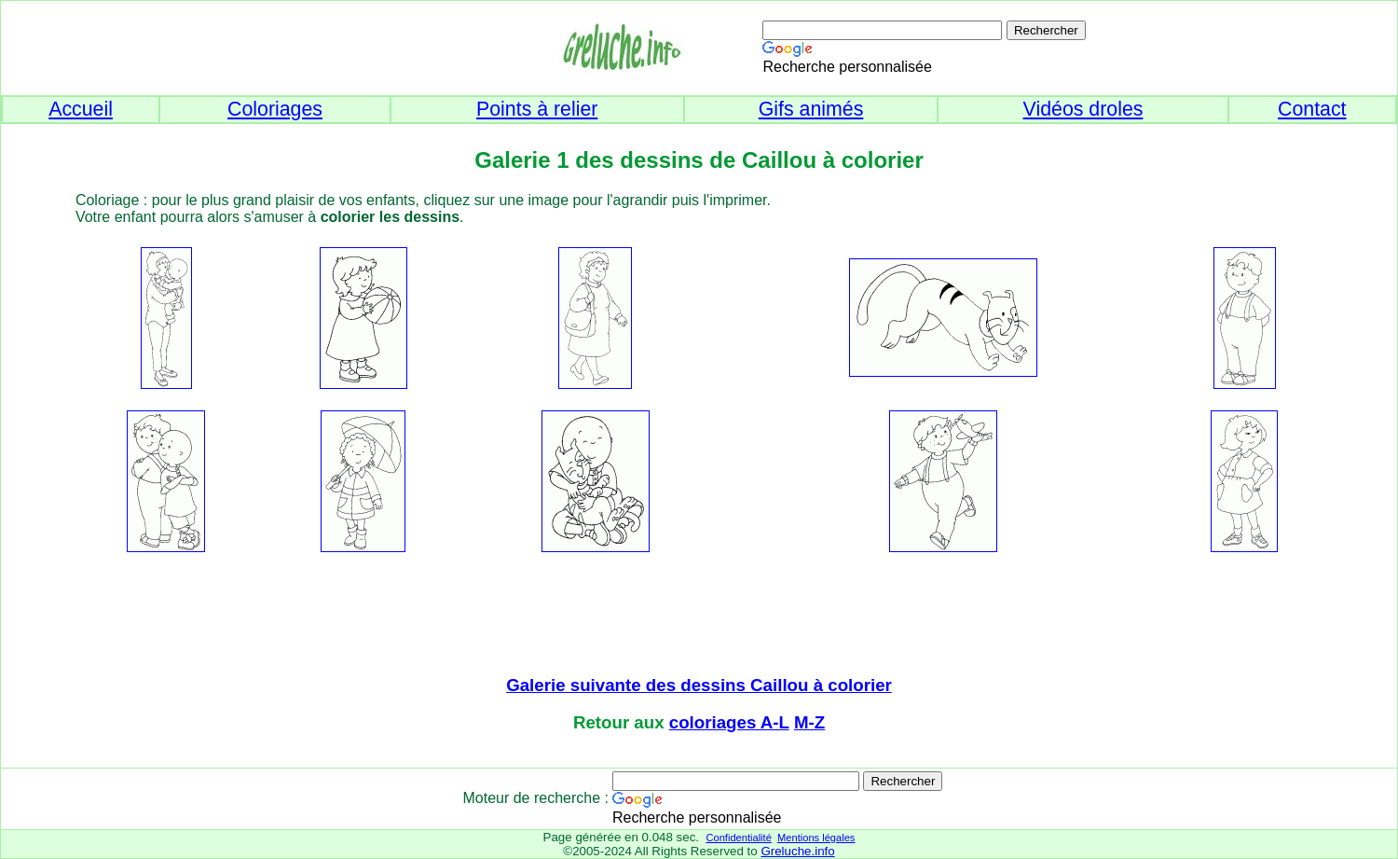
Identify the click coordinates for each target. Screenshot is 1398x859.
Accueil (80, 109)
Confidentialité (738, 837)
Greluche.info (797, 851)
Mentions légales (816, 837)
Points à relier (536, 109)
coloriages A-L (729, 722)
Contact (1312, 109)
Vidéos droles (1083, 109)
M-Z (809, 722)
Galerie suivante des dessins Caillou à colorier (699, 685)
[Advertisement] (699, 616)
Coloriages (274, 109)
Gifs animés (811, 109)
